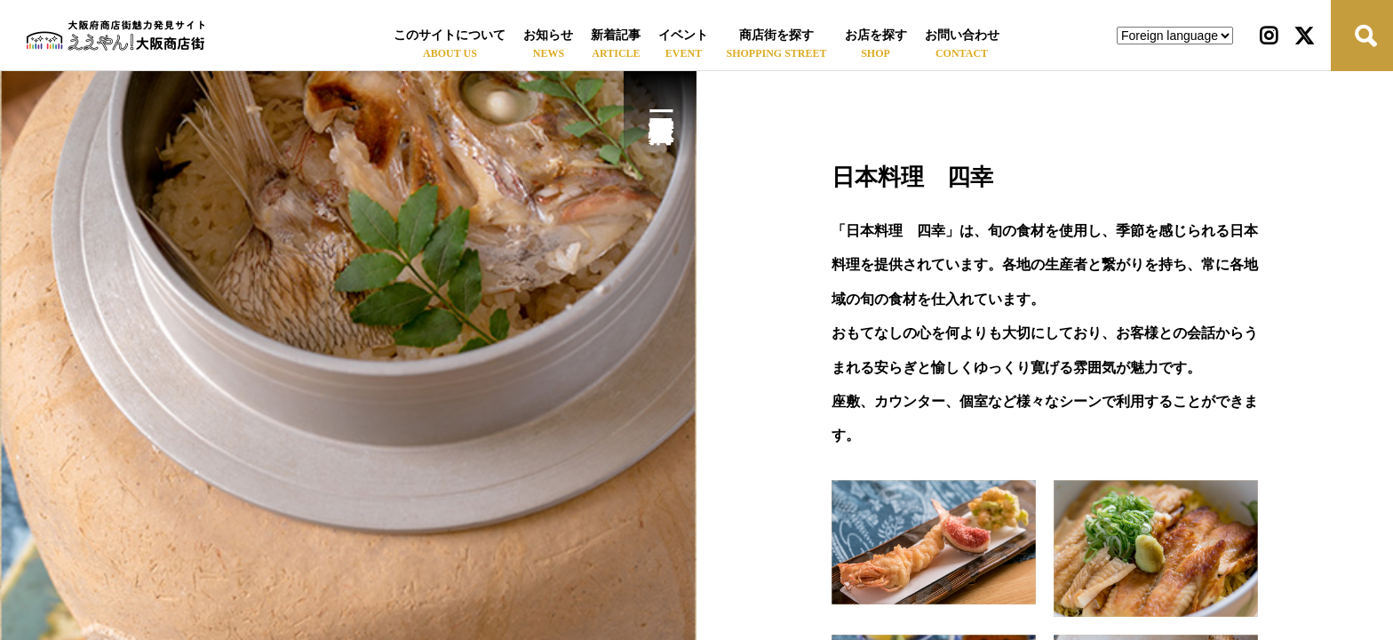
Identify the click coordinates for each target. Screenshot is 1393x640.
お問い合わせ (962, 35)
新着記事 (616, 35)
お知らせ (548, 35)
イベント (683, 35)
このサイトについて (449, 35)
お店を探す (876, 35)
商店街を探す (776, 35)
